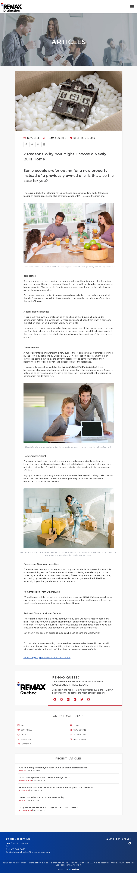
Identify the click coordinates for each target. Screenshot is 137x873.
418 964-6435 (18, 849)
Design (23, 735)
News (74, 725)
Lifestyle (24, 744)
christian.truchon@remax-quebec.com (31, 852)
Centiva (74, 869)
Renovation (78, 735)
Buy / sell (32, 138)
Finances (24, 739)
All (21, 725)
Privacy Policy (117, 863)
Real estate (78, 730)
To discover (78, 739)
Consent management (71, 865)
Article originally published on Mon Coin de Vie (47, 658)
